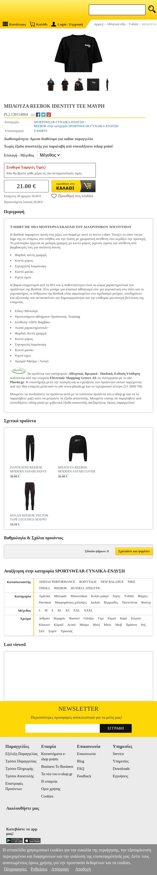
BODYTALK (88, 582)
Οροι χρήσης (50, 789)
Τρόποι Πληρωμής (19, 769)
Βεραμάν (59, 618)
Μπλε (107, 625)
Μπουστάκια (79, 596)
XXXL (88, 610)
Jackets (95, 602)
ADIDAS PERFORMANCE (57, 582)
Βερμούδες (111, 602)
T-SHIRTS (40, 131)
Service (118, 754)
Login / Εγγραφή (67, 24)
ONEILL (44, 588)
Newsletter (79, 708)
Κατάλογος (14, 24)
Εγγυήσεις (120, 776)
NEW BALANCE (112, 582)
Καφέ (123, 618)
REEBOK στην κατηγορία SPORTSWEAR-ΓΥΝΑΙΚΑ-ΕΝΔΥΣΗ (76, 126)
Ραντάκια (45, 602)
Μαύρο (84, 625)
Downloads (121, 769)
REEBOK (60, 588)
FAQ (80, 769)
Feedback (84, 776)
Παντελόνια (129, 602)
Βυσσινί (74, 618)
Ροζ (143, 625)
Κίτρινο (136, 618)
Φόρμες (143, 596)
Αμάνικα (44, 596)
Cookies (47, 796)
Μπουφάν (60, 596)
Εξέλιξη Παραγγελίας (21, 754)
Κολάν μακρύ (100, 596)
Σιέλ (41, 631)
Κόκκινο (44, 625)
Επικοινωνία (86, 754)
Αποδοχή (83, 869)
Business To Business (57, 767)
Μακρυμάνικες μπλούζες (71, 602)
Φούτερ (146, 602)
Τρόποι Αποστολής (19, 776)
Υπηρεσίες (121, 761)
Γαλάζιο (89, 618)
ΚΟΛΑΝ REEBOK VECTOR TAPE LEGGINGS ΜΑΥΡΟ (29, 517)
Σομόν (52, 631)
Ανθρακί (44, 618)
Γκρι (101, 618)
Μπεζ (96, 625)
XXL (76, 610)
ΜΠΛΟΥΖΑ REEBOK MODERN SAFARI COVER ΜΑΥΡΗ (76, 470)
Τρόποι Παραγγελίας (20, 761)
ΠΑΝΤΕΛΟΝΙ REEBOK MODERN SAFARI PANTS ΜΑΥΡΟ (28, 470)
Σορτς (116, 596)
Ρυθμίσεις (39, 869)
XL (59, 610)
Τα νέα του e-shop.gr (56, 774)
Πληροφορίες (15, 869)
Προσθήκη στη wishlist (72, 195)
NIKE (131, 582)
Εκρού (112, 618)
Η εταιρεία (49, 781)
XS (67, 610)
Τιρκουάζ (67, 631)
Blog (80, 761)
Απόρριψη (60, 869)
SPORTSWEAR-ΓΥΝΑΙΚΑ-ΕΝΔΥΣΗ (59, 122)
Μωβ (118, 625)
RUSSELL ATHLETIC (86, 588)
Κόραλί (58, 625)
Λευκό (71, 625)
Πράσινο (131, 625)
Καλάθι (38, 24)
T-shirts (129, 596)
